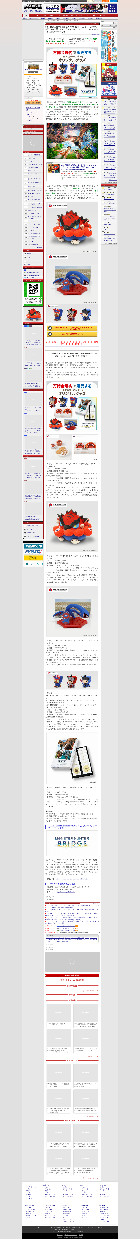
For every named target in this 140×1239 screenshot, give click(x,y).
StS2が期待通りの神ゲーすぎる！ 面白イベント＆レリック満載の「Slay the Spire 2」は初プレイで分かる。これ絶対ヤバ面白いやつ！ (33, 430)
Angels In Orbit (107, 224)
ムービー (74, 18)
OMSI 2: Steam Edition (109, 234)
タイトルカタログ (50, 1196)
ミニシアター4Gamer (33, 227)
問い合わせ (51, 1)
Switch (51, 15)
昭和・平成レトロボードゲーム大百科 (35, 217)
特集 (28, 114)
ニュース (29, 112)
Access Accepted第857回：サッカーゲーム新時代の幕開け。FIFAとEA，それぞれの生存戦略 (110, 151)
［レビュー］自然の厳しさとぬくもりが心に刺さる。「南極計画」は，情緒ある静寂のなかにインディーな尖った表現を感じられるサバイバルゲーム (33, 451)
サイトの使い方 (42, 1)
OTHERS (58, 941)
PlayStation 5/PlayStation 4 (33, 275)
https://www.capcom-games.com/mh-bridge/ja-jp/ (72, 879)
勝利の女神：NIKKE (109, 199)
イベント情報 (104, 1209)
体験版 (28, 1191)
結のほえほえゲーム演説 (34, 204)
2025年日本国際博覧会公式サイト (73, 334)
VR (72, 15)
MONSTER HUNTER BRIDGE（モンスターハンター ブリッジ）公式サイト (73, 328)
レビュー (58, 18)
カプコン (29, 76)
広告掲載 (81, 1235)
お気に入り (98, 1)
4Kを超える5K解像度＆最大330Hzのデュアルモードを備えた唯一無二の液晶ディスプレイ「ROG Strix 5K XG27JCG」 (85, 1110)
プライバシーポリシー (32, 525)
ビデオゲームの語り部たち (35, 224)
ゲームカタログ (104, 1221)
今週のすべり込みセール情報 (35, 183)
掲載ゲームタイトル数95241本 (33, 10)
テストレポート (31, 118)
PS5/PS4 (44, 15)
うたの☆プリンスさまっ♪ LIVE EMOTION (110, 239)
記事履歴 (105, 1)
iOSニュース (66, 1207)
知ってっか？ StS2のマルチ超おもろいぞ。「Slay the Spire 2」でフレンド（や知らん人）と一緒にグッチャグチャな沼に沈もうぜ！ (33, 409)
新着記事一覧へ (90, 990)
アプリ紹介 (66, 1215)
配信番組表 (99, 18)
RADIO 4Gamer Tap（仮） (34, 193)
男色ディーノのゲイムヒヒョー (35, 174)
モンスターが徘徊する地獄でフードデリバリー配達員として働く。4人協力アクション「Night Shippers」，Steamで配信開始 (110, 119)
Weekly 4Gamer (32, 158)
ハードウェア (79, 15)
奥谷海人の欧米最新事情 (34, 155)
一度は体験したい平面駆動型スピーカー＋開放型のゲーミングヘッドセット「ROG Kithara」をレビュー (85, 1085)
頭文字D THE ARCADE (109, 203)
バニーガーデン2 (108, 229)
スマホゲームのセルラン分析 (35, 179)
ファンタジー (93, 938)
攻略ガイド (50, 18)
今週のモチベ (31, 161)
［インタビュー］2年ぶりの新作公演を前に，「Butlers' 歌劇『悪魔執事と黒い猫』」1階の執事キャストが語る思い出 (85, 1170)
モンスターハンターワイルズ (33, 70)
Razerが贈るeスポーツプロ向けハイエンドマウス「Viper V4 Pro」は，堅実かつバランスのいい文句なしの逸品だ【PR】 (58, 1110)
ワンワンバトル (108, 189)
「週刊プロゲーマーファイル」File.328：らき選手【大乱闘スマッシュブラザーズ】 (85, 1049)
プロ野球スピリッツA (109, 194)
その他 (102, 1219)
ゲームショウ (82, 18)
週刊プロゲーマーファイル (35, 164)
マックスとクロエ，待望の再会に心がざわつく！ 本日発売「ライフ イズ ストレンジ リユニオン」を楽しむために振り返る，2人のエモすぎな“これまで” (33, 342)
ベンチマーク (85, 1217)
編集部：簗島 (96, 34)
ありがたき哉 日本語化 (34, 233)
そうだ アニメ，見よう (34, 196)
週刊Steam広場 (32, 186)
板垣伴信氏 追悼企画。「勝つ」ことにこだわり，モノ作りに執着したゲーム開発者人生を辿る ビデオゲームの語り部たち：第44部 (33, 497)
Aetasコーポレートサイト (33, 536)
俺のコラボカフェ (32, 210)
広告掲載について (31, 532)
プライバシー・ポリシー (71, 1235)
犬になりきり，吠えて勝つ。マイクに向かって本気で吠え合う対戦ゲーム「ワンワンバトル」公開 (110, 103)
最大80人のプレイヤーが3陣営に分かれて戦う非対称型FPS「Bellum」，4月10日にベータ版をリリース (110, 111)
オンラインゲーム (33, 18)
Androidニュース (68, 1209)
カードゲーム (104, 1213)
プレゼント (90, 18)
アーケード (102, 1205)
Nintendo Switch (30, 277)
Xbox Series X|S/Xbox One (33, 272)
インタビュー (66, 18)
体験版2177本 (38, 12)
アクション (67, 938)
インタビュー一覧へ (90, 1178)
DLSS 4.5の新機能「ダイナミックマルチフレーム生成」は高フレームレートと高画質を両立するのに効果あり (58, 1085)
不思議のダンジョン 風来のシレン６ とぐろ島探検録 (110, 210)
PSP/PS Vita (102, 1185)
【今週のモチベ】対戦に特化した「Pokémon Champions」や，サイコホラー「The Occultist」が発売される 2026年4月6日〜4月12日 (110, 175)
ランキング (113, 1)
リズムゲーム (104, 1217)
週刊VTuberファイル (33, 170)
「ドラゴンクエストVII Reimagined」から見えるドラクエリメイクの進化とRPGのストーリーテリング (33, 364)
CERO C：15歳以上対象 (77, 938)
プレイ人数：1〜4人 (51, 939)
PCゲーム (29, 269)
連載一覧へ (39, 247)
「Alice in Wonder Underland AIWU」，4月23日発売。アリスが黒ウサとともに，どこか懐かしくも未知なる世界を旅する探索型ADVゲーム (110, 167)
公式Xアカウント (32, 1)
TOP (26, 15)
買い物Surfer (31, 230)
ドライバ (29, 264)
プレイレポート (67, 1189)
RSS (24, 1)
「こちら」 (79, 1229)
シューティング (104, 1215)
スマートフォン (66, 1205)
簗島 (65, 941)
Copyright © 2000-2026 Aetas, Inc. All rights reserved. (70, 1237)
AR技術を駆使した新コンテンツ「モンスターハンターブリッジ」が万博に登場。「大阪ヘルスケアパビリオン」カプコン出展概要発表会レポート (79, 167)
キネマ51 (30, 241)
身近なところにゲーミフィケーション (35, 237)
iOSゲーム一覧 (67, 1219)
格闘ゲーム (103, 1211)
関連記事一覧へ (96, 903)
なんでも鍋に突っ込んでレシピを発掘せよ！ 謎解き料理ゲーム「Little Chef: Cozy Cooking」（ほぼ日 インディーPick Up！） (58, 1050)
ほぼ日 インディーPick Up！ (35, 190)
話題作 (25, 18)
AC (87, 15)
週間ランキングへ (113, 180)
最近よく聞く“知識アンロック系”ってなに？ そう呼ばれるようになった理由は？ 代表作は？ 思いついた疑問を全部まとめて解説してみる (33, 385)
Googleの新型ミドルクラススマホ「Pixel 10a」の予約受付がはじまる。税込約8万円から (110, 159)
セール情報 (66, 1213)
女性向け (65, 15)
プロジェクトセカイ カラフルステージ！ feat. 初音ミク (110, 218)
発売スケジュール (50, 1194)
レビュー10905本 (28, 12)
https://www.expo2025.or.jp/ (66, 892)
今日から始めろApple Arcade (35, 207)
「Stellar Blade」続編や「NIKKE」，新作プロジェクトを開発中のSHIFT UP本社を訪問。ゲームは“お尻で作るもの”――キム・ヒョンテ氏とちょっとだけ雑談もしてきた (33, 518)
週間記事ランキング (32, 253)
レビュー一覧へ (90, 1116)
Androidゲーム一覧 (68, 1221)
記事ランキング (30, 1198)
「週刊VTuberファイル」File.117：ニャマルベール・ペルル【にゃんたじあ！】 (58, 1024)
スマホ (58, 15)
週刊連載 (43, 18)
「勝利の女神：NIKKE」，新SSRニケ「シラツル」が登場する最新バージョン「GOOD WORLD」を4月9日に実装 (110, 135)
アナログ (94, 15)
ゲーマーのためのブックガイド (35, 200)
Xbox (37, 15)
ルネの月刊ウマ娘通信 (33, 213)
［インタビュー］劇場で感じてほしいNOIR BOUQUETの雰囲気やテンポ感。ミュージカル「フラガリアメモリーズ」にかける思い (33, 475)
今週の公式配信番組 (33, 167)
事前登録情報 (67, 1211)
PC (31, 15)
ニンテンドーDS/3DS (49, 1205)
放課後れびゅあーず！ (33, 244)
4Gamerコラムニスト (33, 221)
